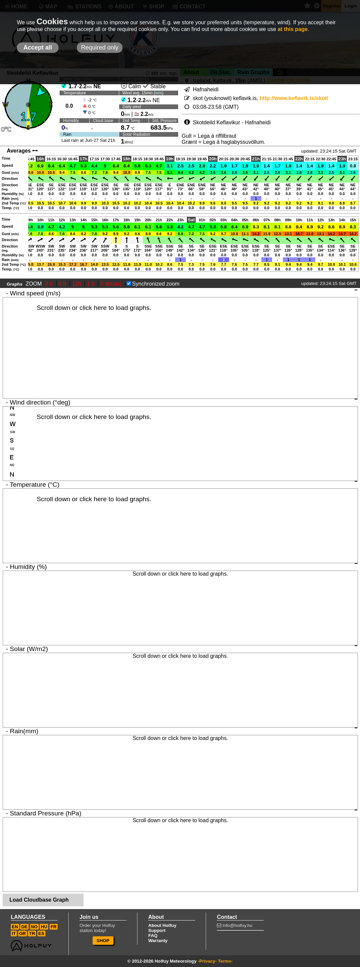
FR (54, 926)
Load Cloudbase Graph (39, 900)
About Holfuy (162, 925)
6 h (63, 284)
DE (24, 926)
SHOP (103, 940)
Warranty (157, 940)
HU (44, 926)
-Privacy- (207, 961)
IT (14, 933)
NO (34, 926)
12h (77, 284)
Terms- (225, 961)
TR (32, 933)
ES (41, 933)
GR (22, 933)
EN (15, 926)
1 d (91, 284)
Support (156, 930)
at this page (292, 29)
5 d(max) (111, 284)
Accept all (37, 47)
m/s (158, 93)
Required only (99, 47)
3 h (50, 284)
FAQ (152, 935)
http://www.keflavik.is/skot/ (294, 98)
